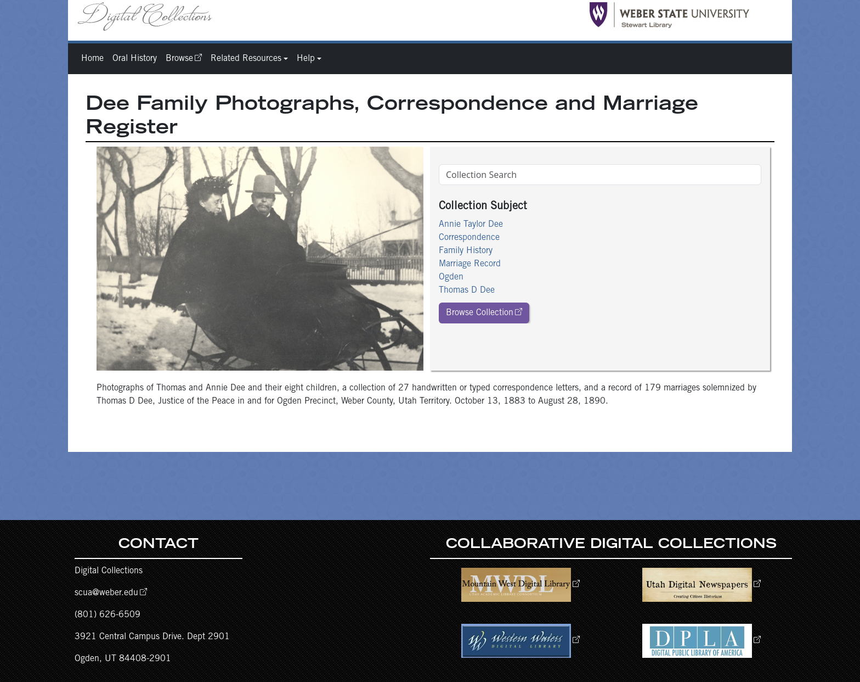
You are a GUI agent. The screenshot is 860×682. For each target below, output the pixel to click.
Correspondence (469, 237)
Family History (466, 251)
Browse (179, 58)
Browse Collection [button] (479, 313)
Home (92, 58)
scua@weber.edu (106, 593)
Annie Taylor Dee (471, 224)
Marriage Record (470, 264)
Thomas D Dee (467, 290)
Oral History (134, 58)
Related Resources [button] (246, 58)
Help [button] (306, 58)
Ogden (451, 277)
